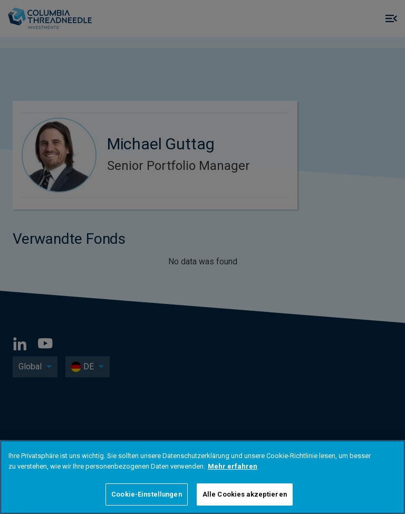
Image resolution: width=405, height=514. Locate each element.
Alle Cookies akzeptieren (244, 494)
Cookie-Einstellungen (146, 494)
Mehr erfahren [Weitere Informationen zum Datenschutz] (232, 466)
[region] (202, 477)
